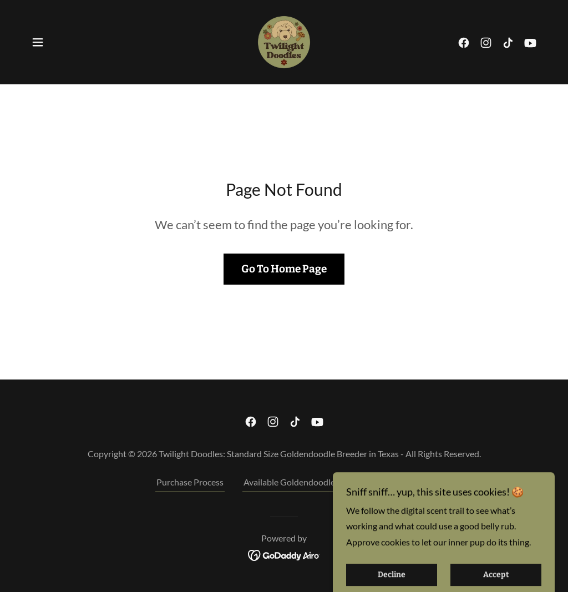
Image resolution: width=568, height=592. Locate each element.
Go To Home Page (284, 268)
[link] (284, 41)
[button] (38, 42)
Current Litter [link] (385, 482)
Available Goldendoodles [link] (291, 482)
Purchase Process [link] (190, 482)
